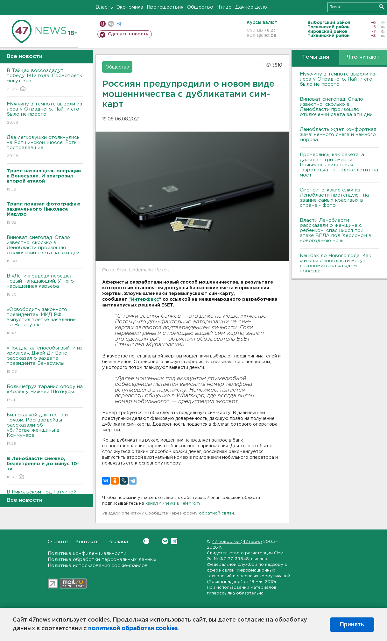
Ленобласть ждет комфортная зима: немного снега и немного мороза (338, 134)
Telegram (174, 541)
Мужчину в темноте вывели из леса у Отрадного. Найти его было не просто (45, 113)
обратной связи (216, 513)
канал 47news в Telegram (172, 503)
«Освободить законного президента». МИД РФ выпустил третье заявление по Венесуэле (45, 321)
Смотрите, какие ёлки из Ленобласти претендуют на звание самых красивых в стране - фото (334, 197)
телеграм (119, 24)
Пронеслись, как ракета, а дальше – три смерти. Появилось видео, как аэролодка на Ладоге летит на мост (339, 165)
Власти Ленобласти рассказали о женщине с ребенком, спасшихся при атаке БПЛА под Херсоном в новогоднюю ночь (335, 230)
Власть (104, 7)
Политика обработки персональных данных (102, 560)
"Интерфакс (144, 299)
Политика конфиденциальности (87, 553)
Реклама (117, 542)
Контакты (87, 542)
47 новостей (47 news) (237, 542)
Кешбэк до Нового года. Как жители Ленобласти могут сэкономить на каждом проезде (335, 263)
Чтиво (224, 7)
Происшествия (165, 7)
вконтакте (111, 24)
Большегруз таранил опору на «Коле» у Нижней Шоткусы (45, 394)
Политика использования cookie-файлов (98, 566)
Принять (352, 624)
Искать (381, 6)
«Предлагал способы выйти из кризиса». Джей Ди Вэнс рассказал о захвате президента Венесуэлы (45, 360)
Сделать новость (128, 34)
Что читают (363, 57)
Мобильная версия (103, 24)
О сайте (58, 542)
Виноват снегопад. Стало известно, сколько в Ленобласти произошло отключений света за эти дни (45, 249)
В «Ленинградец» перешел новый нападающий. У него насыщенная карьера (45, 285)
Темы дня (315, 57)
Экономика (129, 7)
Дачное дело (251, 7)
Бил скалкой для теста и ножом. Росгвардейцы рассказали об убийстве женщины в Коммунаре (45, 429)
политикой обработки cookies (133, 628)
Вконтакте (146, 541)
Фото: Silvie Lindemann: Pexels (136, 270)
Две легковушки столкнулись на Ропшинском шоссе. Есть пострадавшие (45, 147)
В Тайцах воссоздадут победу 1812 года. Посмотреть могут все (45, 80)
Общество (200, 7)
